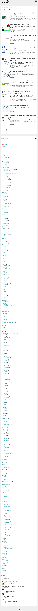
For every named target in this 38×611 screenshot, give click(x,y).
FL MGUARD (6, 337)
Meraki (5, 197)
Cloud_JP (17, 16)
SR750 (5, 291)
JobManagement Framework (10, 173)
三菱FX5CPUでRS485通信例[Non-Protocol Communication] (14, 586)
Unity (5, 547)
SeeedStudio (4, 426)
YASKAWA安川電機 (5, 484)
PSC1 (5, 421)
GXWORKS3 (6, 513)
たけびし (3, 487)
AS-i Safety (7, 357)
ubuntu (5, 295)
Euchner (3, 226)
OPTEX (3, 324)
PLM (4, 432)
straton (3, 461)
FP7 (4, 330)
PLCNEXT (15, 63)
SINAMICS (6, 440)
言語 (3, 568)
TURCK (3, 469)
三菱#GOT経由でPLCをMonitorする (10, 601)
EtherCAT (5, 370)
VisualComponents (7, 506)
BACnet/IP (6, 359)
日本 (3, 563)
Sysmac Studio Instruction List (9, 322)
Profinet (5, 393)
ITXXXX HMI (6, 268)
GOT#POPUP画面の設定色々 (9, 591)
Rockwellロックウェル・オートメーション (9, 416)
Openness (7, 447)
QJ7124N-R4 (7, 535)
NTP (4, 388)
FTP (4, 377)
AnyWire (5, 354)
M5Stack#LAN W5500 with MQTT (19, 105)
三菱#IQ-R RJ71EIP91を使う (9, 596)
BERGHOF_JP (5, 190)
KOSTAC (5, 278)
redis (5, 221)
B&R (3, 166)
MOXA (3, 308)
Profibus (5, 391)
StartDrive (7, 449)
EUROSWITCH (5, 228)
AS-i (4, 356)
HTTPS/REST (6, 379)
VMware (5, 539)
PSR (4, 342)
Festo (3, 244)
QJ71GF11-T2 (7, 536)
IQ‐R (5, 515)
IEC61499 (4, 255)
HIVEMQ (21, 16)
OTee (3, 327)
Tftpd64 (3, 464)
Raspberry (18, 96)
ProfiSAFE (7, 396)
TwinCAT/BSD (6, 170)
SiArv (8, 457)
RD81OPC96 (7, 516)
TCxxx (6, 174)
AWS (5, 200)
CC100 (5, 476)
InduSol (3, 264)
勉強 (3, 541)
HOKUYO (4, 252)
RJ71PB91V (7, 527)
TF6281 (8, 184)
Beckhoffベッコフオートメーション (21, 95)
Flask (5, 408)
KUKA (5, 499)
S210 (6, 443)
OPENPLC (6, 162)
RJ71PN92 (7, 529)
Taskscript (4, 462)
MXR (5, 532)
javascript (5, 545)
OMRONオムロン (21, 62)
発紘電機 (5, 554)
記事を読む (12, 31)
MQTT (24, 16)
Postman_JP (4, 350)
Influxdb (22, 26)
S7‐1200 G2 (6, 433)
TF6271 (8, 180)
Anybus (5, 250)
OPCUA (31, 26)
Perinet (3, 331)
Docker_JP (20, 73)
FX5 (4, 509)
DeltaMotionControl (5, 223)
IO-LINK (5, 380)
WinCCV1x (7, 456)
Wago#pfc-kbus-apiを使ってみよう (20, 71)
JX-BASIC (5, 277)
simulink (5, 304)
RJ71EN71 (7, 522)
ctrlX (19, 26)
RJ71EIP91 (7, 521)
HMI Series (6, 239)
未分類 (3, 565)
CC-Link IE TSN (7, 365)
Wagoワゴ (30, 73)
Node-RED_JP (4, 316)
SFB (4, 422)
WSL (5, 297)
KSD (4, 280)
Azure (5, 202)
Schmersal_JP (4, 420)
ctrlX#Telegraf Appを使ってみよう (19, 24)
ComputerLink (6, 367)
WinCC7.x (7, 451)
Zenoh (3, 486)
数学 (4, 551)
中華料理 (5, 562)
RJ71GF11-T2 (7, 524)
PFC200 (5, 479)
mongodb (5, 218)
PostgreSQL (6, 220)
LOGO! (5, 430)
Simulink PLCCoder (8, 305)
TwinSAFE (7, 187)
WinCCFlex (7, 453)
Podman (19, 63)
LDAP (5, 383)
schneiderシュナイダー (6, 424)
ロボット (11, 97)
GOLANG (4, 246)
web (4, 550)
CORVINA (17, 50)
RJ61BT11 (7, 519)
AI (2, 154)
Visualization (6, 212)
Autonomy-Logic (5, 161)
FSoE (6, 373)
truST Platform (4, 467)
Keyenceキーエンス (5, 283)
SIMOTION (6, 438)
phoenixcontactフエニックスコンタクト (9, 333)
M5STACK (30, 95)
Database (4, 215)
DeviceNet (6, 368)
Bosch (17, 26)
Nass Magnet (4, 313)
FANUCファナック (5, 234)
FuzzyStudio (6, 498)
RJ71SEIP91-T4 (8, 530)
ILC (3, 261)
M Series (5, 241)
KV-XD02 (5, 286)
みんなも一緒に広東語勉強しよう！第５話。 (12, 583)
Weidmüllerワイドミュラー (7, 481)
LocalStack (6, 206)
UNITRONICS (4, 470)
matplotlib (5, 410)
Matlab (3, 303)
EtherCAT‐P (7, 371)
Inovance (3, 267)
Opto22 (34, 26)
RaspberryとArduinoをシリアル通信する (11, 581)
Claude (5, 155)
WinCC (5, 450)
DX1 (4, 319)
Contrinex (4, 214)
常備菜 (3, 556)
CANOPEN (6, 360)
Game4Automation (8, 548)
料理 (3, 559)
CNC (5, 235)
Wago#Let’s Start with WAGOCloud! (20, 81)
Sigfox (5, 272)
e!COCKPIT (21, 82)
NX (4, 320)
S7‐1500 (5, 435)
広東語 (3, 557)
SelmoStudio (4, 427)
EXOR (20, 50)
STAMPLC (6, 301)
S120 (6, 441)
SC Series (5, 243)
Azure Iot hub (7, 203)
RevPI (3, 415)
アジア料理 (6, 560)
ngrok (3, 314)
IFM (3, 258)
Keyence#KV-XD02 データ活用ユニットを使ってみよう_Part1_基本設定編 (17, 588)
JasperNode (4, 274)
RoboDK (21, 96)
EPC (4, 336)
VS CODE (4, 473)
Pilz (3, 344)
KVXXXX (5, 289)
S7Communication (7, 401)
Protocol (27, 16)
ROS (5, 503)
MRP (6, 394)
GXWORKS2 (6, 511)
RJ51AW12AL (7, 517)
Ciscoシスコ (4, 196)
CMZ (3, 208)
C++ (4, 542)
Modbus (25, 26)
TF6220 (8, 179)
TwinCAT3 (28, 96)
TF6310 (8, 185)
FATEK (3, 238)
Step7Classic (6, 444)
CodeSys (16, 39)
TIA (4, 446)
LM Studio (5, 157)
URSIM (5, 504)
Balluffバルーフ (5, 167)
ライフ (3, 492)
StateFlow (7, 307)
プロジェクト (32, 96)
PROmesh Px (6, 265)
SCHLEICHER (4, 418)
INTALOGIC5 (6, 262)
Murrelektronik (4, 311)
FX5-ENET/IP (7, 510)
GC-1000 (5, 284)
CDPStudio (6, 256)
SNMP (5, 402)
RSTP (5, 399)
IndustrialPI (6, 345)
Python (14, 96)
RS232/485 (6, 397)
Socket (5, 404)
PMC (5, 237)
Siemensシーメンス (5, 429)
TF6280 (8, 182)
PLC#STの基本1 (7, 578)
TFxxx (25, 96)
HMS (3, 249)
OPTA (5, 160)
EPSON (5, 496)
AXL (4, 334)
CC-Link (5, 362)
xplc (4, 232)
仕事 (3, 538)
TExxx (6, 176)
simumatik (4, 459)
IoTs (23, 50)
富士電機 (3, 553)
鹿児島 (3, 570)
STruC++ (5, 164)
